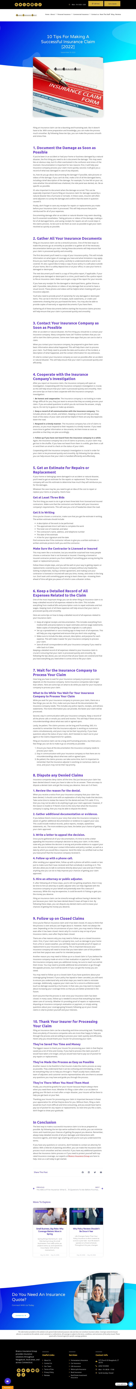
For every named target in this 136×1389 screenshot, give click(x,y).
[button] (8, 1381)
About (53, 14)
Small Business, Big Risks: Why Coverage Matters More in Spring (49, 1231)
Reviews (118, 14)
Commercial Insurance (81, 14)
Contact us (95, 14)
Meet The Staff (105, 14)
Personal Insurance (64, 14)
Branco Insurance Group (79, 1156)
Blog (112, 14)
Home (47, 14)
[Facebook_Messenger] (130, 1384)
